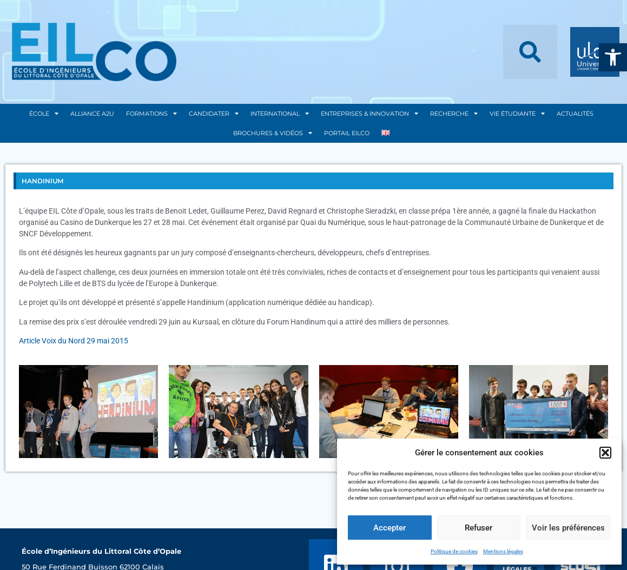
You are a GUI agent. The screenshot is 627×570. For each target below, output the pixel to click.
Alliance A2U (92, 113)
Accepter (389, 528)
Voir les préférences (568, 528)
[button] (613, 57)
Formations (151, 113)
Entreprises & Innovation (369, 113)
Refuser (478, 528)
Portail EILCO (346, 133)
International (279, 113)
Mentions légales (503, 551)
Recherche (454, 113)
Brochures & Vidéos (272, 132)
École (43, 113)
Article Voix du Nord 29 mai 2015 (73, 340)
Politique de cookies (454, 551)
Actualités (575, 113)
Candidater (214, 113)
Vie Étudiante (517, 113)
